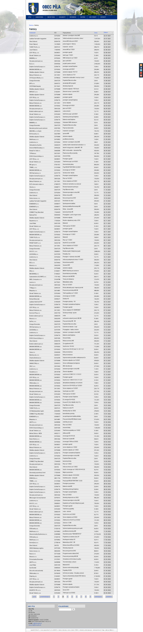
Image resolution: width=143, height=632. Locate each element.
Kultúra (82, 17)
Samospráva (39, 17)
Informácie (73, 17)
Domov (31, 25)
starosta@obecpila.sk (35, 625)
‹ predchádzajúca (45, 596)
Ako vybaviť (92, 17)
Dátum (106, 32)
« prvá (34, 596)
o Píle (29, 17)
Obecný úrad (51, 17)
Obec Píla (51, 7)
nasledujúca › (98, 596)
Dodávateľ (32, 32)
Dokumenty (62, 17)
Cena (95, 32)
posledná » (109, 596)
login (114, 630)
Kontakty (103, 17)
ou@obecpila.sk (37, 623)
